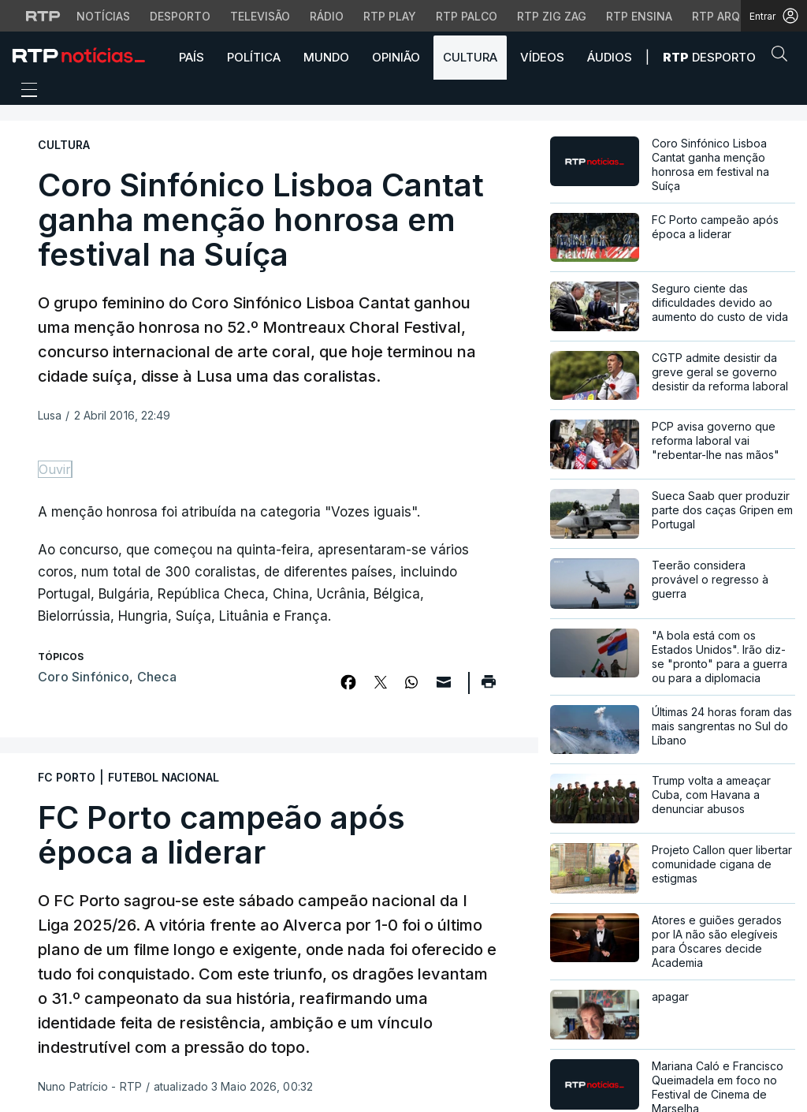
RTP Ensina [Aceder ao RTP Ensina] (639, 16)
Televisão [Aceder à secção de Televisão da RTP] (260, 16)
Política (254, 57)
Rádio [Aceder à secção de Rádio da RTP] (327, 16)
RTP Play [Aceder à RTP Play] (389, 16)
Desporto (709, 57)
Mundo (326, 57)
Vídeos (542, 57)
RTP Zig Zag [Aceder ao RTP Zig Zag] (551, 16)
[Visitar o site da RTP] (43, 16)
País (191, 57)
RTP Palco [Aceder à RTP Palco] (466, 16)
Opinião (396, 57)
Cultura (470, 57)
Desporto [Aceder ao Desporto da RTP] (180, 16)
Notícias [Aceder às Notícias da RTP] (103, 16)
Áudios (609, 57)
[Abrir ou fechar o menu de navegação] (24, 92)
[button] (783, 57)
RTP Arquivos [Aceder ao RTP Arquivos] (733, 16)
